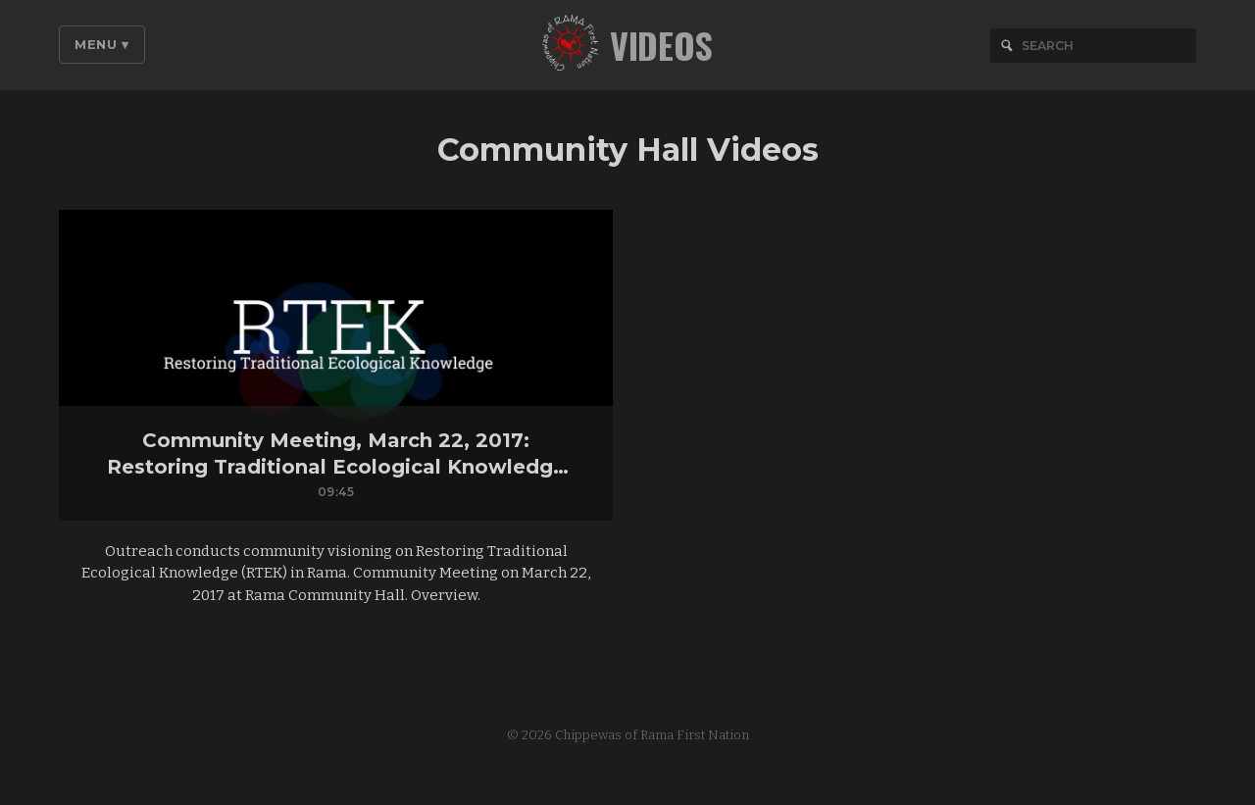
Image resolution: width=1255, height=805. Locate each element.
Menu (102, 44)
